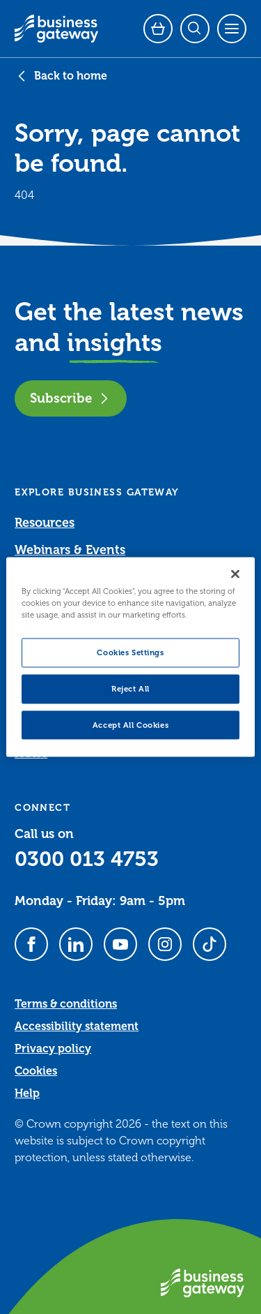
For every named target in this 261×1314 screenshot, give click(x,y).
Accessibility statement (77, 1026)
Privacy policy (53, 1049)
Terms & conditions (66, 1004)
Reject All (130, 688)
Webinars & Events (70, 550)
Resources (44, 523)
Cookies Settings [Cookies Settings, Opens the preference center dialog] (130, 652)
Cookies (36, 1071)
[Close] (235, 573)
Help (27, 1093)
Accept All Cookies (130, 724)
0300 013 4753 (87, 859)
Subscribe (70, 398)
